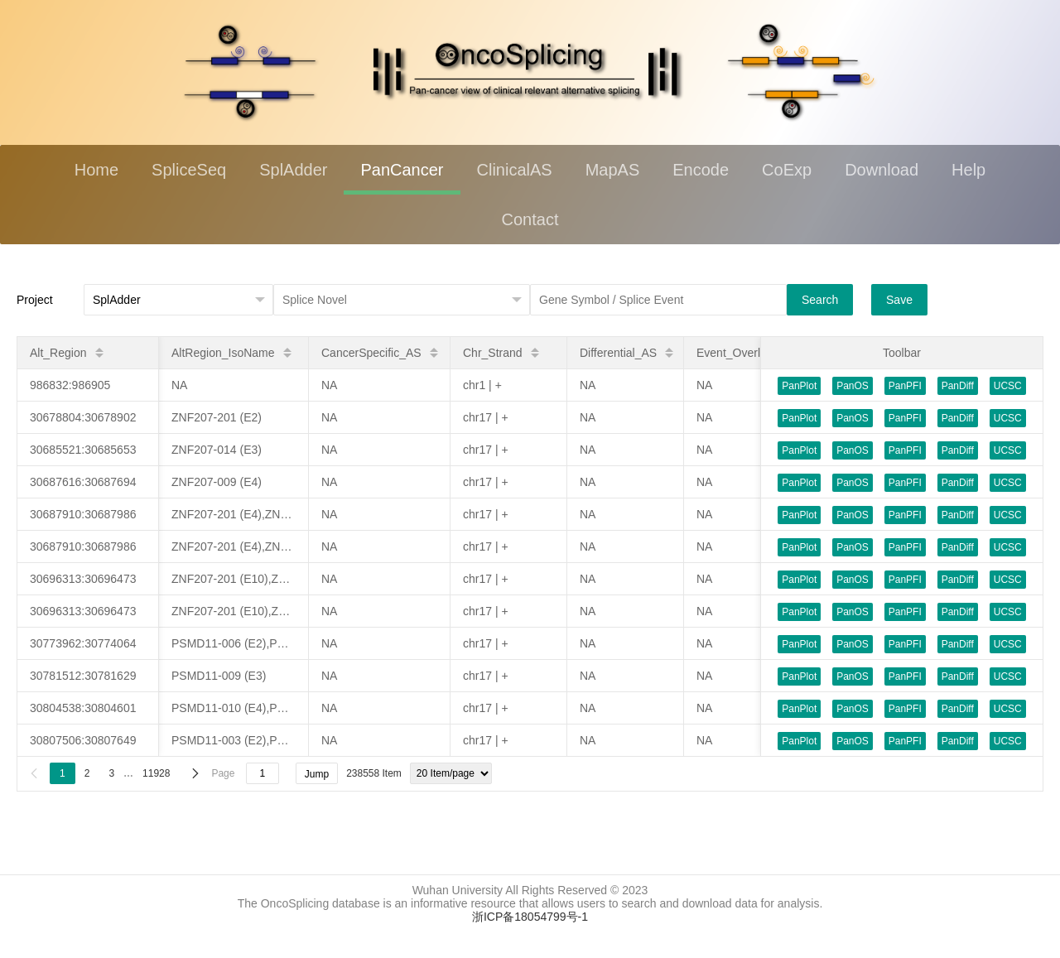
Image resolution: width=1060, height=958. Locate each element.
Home (96, 170)
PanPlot (799, 386)
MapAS (612, 170)
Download (881, 170)
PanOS (852, 386)
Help (968, 170)
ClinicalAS (514, 170)
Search (820, 299)
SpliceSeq (189, 170)
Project (35, 299)
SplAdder (293, 170)
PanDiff (958, 386)
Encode (700, 170)
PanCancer (401, 170)
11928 (156, 773)
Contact (530, 219)
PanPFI (905, 386)
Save (899, 299)
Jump (317, 774)
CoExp (787, 170)
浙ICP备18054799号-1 (530, 916)
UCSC (1008, 386)
